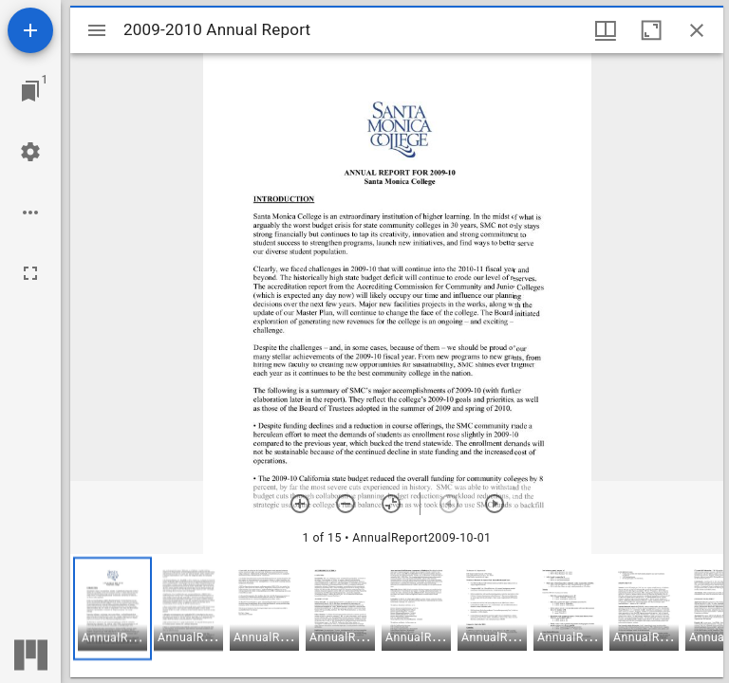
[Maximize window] (651, 30)
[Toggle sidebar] (97, 30)
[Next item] (494, 503)
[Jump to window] (30, 91)
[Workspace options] (30, 212)
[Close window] (697, 30)
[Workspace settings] (30, 152)
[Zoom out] (345, 503)
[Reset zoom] (391, 503)
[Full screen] (30, 273)
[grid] (396, 615)
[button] (112, 608)
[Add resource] (30, 30)
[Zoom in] (300, 503)
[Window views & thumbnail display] (605, 30)
